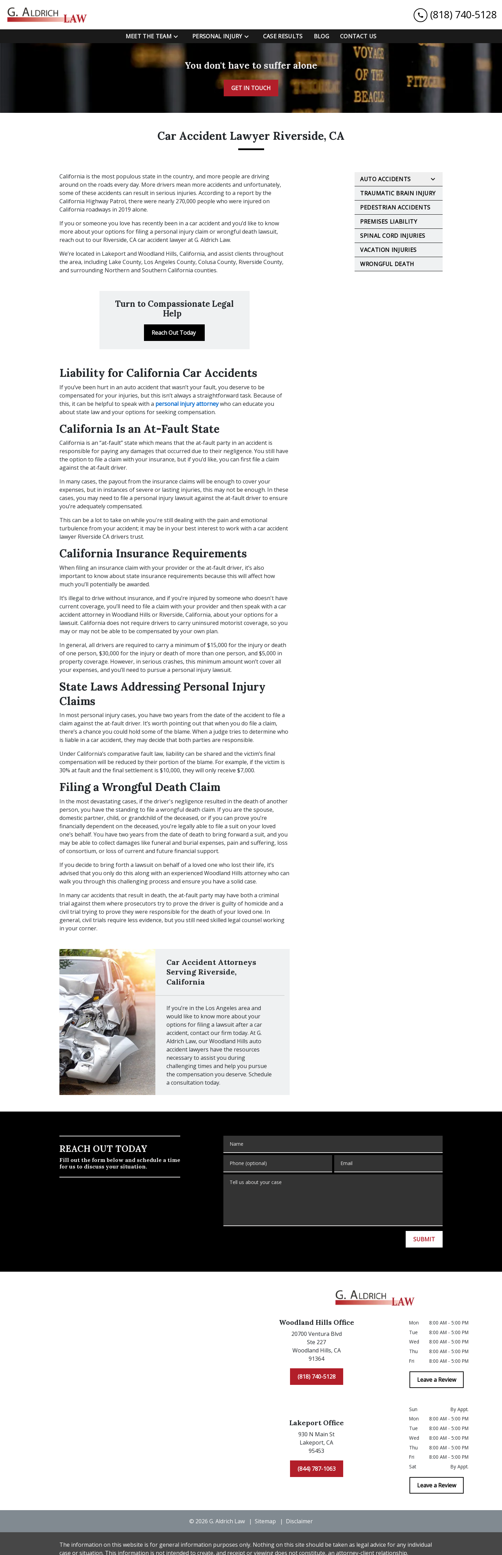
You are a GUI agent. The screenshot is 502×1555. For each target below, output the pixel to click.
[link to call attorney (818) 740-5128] (455, 14)
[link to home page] (48, 15)
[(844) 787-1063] (316, 1468)
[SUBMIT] (424, 1239)
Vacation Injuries (388, 250)
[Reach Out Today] (174, 332)
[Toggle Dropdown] (178, 36)
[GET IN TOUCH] (251, 88)
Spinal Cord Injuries (392, 235)
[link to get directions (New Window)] (317, 1348)
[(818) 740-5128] (316, 1376)
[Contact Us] (358, 36)
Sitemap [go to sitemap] (265, 1521)
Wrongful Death (387, 264)
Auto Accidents (385, 179)
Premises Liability (388, 221)
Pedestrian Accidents (395, 207)
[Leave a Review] (436, 1379)
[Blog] (321, 36)
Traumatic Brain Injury (398, 193)
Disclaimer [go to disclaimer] (299, 1521)
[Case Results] (283, 36)
